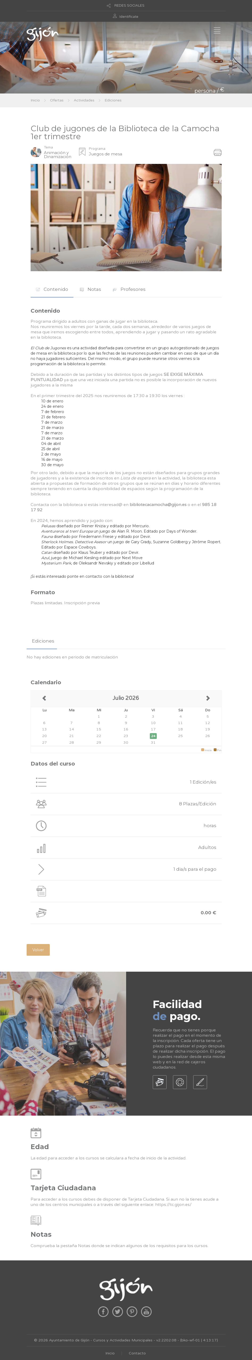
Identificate (128, 17)
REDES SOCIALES (129, 5)
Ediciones (113, 100)
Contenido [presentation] (52, 289)
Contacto (137, 1353)
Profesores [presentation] (129, 289)
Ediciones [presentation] (43, 641)
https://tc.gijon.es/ (173, 1204)
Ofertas (57, 100)
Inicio (35, 100)
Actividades (84, 100)
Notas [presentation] (90, 289)
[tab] (52, 289)
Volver (38, 949)
